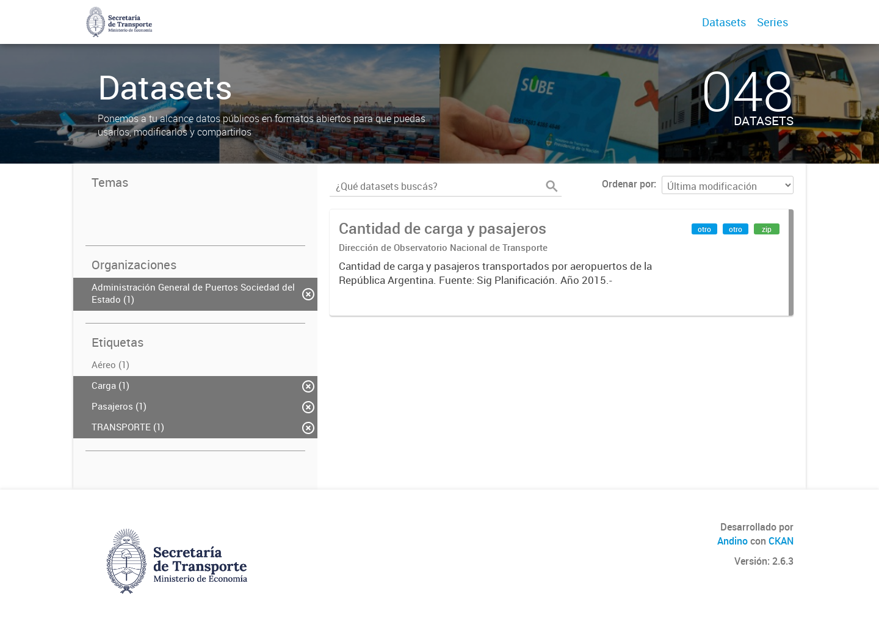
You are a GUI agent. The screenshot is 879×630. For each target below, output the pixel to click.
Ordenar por (628, 184)
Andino (732, 541)
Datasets (724, 22)
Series (772, 22)
